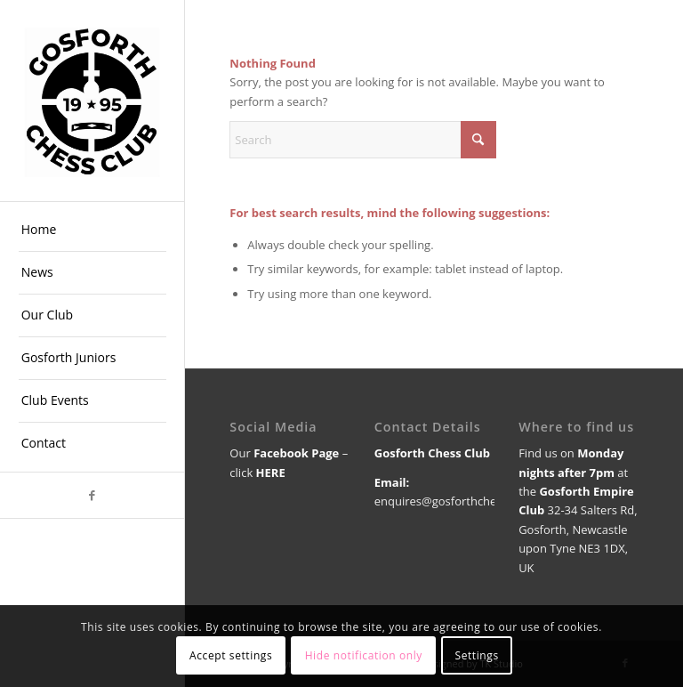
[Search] (362, 139)
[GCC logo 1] (92, 101)
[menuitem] (92, 230)
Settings (476, 655)
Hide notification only (363, 655)
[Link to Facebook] (92, 495)
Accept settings (230, 655)
